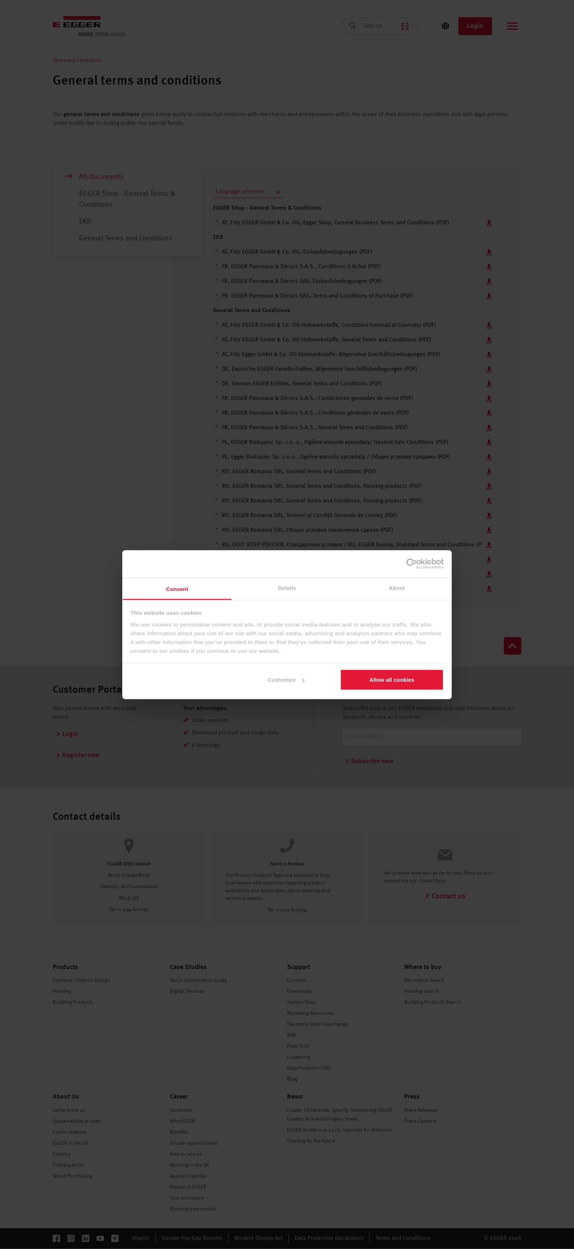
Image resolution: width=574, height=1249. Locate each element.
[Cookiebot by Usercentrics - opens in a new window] (412, 563)
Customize (286, 680)
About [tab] (397, 587)
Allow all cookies (391, 680)
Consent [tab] (177, 589)
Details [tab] (287, 587)
